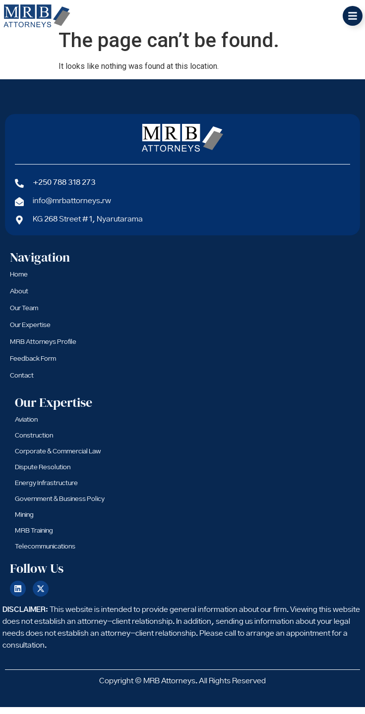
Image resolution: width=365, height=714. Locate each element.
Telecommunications (45, 553)
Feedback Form (33, 365)
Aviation (26, 426)
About (19, 298)
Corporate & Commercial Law (58, 458)
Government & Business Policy (60, 505)
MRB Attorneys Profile (43, 348)
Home (19, 281)
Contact (22, 382)
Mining (24, 521)
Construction (34, 442)
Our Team (24, 315)
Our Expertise (30, 332)
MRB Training (34, 537)
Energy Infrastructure (46, 490)
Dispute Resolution (42, 474)
